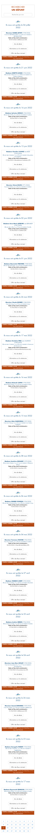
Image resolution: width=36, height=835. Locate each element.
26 (7, 831)
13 (20, 824)
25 (3, 831)
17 (3, 828)
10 (7, 824)
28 (16, 831)
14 (24, 824)
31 (28, 831)
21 (20, 828)
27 (11, 831)
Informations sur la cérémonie (18, 48)
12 (16, 824)
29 (20, 831)
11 (11, 824)
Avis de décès (18, 44)
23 (28, 828)
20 (16, 828)
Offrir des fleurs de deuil (18, 53)
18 (7, 828)
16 (32, 824)
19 (11, 828)
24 (32, 828)
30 (24, 831)
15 (28, 824)
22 (24, 828)
